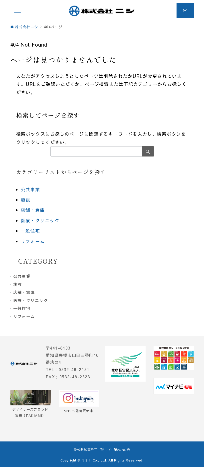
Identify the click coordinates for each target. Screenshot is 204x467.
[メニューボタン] (17, 10)
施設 (25, 200)
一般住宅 (30, 231)
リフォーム (33, 241)
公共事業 (30, 189)
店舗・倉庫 (33, 210)
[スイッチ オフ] (185, 10)
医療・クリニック (40, 220)
